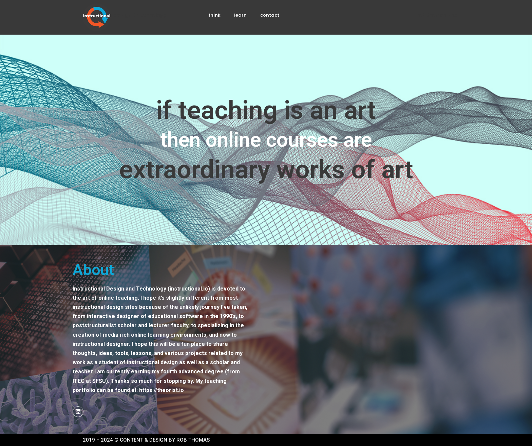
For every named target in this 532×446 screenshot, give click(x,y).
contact (269, 15)
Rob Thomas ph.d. (438, 15)
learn (240, 15)
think (214, 15)
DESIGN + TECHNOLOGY (140, 15)
